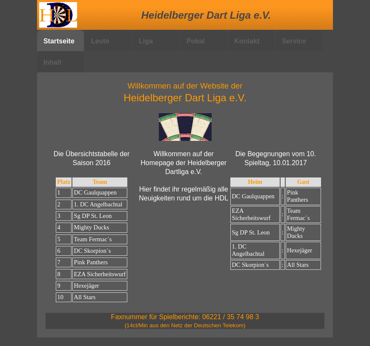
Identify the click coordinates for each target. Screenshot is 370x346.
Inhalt (52, 62)
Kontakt (247, 41)
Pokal (195, 41)
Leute (100, 41)
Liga (146, 41)
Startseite (59, 41)
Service (294, 41)
